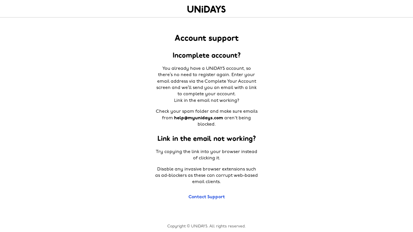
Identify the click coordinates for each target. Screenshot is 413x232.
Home (206, 9)
